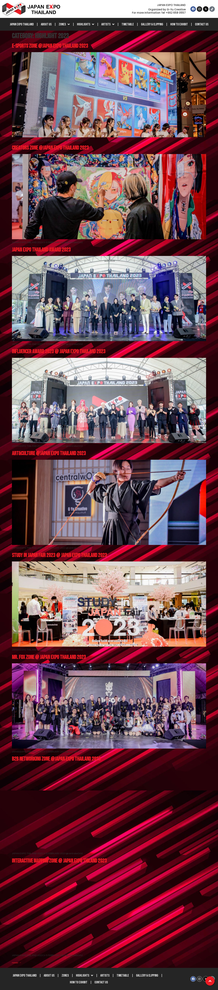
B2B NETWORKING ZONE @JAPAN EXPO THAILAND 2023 (56, 759)
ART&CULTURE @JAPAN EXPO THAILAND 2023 (49, 453)
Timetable (128, 24)
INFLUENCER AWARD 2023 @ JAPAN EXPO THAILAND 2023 (58, 351)
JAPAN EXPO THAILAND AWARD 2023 (41, 250)
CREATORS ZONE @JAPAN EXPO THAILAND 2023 (50, 148)
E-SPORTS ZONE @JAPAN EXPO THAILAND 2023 (50, 46)
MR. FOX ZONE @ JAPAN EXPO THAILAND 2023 (49, 657)
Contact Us (201, 24)
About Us (46, 24)
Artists (107, 24)
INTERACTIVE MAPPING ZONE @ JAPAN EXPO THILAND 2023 (59, 861)
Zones (64, 24)
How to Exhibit (179, 24)
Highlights (85, 24)
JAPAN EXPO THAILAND (22, 24)
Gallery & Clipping (152, 24)
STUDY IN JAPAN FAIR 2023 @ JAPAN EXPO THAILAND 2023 (59, 555)
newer (16, 962)
